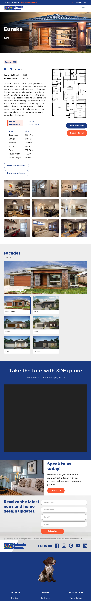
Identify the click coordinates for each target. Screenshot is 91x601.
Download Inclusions (16, 173)
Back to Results (77, 125)
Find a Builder (76, 598)
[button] (83, 8)
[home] (13, 8)
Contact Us (56, 490)
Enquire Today (77, 133)
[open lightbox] (17, 188)
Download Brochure (16, 165)
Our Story (15, 598)
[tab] (15, 123)
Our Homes (45, 598)
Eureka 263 (11, 62)
